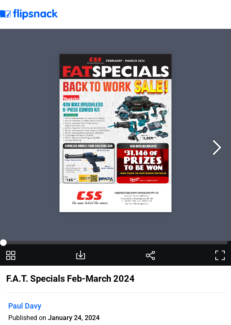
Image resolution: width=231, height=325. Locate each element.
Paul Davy (24, 306)
